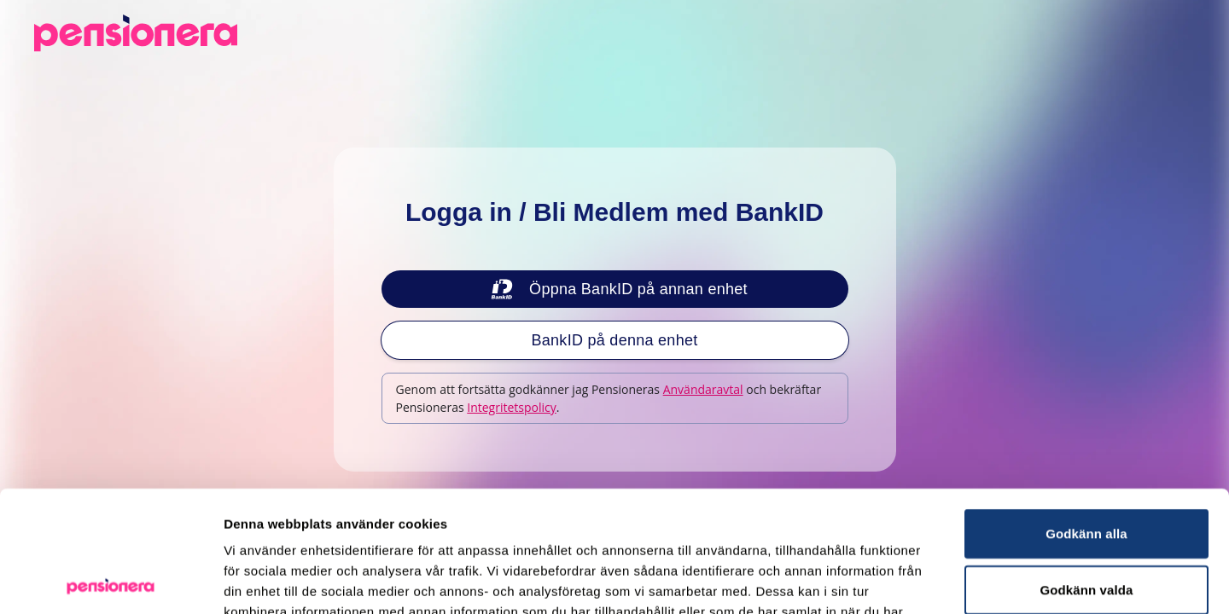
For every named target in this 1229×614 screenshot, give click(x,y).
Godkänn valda (1086, 468)
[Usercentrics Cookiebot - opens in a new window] (110, 581)
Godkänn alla (1086, 412)
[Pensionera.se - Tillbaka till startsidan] (135, 33)
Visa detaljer (927, 580)
